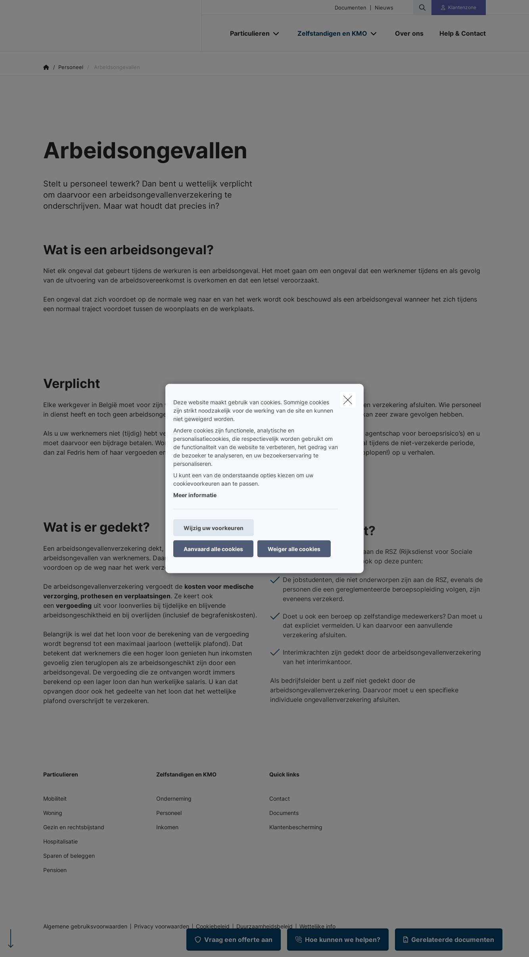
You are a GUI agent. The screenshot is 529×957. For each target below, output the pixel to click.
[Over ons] (409, 33)
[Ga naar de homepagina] (122, 26)
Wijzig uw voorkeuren (213, 528)
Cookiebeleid (213, 926)
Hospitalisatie (60, 841)
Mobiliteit (55, 798)
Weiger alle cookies (294, 549)
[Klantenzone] (458, 7)
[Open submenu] (277, 33)
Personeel (169, 812)
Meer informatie (195, 495)
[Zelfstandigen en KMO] (329, 33)
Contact (279, 798)
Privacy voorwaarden (161, 926)
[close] (348, 400)
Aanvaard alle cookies (213, 549)
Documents (284, 812)
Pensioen (55, 870)
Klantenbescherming (295, 827)
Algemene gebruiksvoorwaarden (85, 926)
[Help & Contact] (458, 33)
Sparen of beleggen (69, 855)
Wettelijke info (317, 926)
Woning (52, 812)
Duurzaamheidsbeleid (264, 926)
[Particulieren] (247, 33)
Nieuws (384, 7)
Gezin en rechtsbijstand (73, 827)
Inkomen (167, 827)
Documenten (350, 7)
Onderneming (174, 798)
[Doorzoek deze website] (422, 7)
